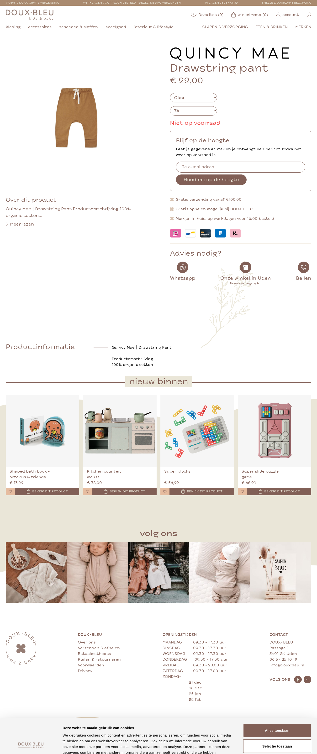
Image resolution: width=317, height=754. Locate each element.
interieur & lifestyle (154, 27)
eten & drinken (271, 27)
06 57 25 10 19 (283, 659)
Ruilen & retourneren (99, 659)
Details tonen (258, 745)
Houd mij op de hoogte (211, 180)
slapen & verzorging (225, 27)
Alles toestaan (277, 698)
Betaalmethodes (94, 653)
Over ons (87, 642)
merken (303, 27)
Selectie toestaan (277, 713)
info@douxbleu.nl (286, 665)
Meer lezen (20, 224)
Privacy (85, 671)
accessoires (40, 27)
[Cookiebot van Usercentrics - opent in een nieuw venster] (31, 744)
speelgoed (116, 27)
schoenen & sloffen (78, 27)
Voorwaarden (91, 665)
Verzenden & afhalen (99, 648)
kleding (13, 27)
